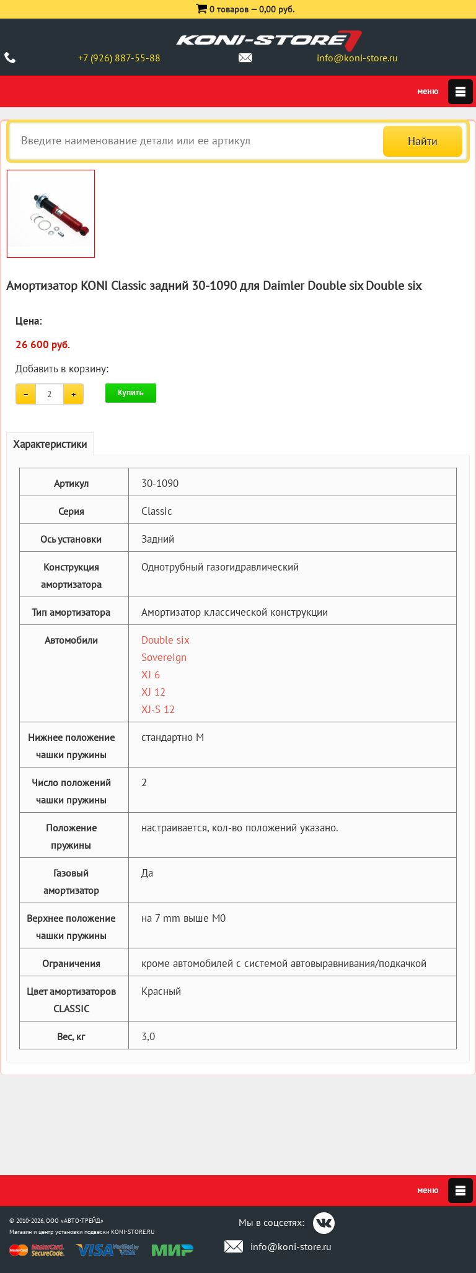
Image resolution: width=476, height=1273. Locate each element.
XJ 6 (150, 674)
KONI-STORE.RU (133, 1232)
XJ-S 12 (158, 709)
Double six (165, 640)
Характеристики (50, 444)
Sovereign (164, 657)
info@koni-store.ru (357, 57)
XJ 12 (153, 692)
